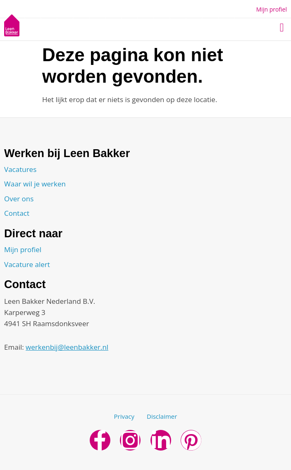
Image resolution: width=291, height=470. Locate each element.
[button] (282, 27)
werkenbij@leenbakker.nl (67, 347)
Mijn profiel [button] (271, 9)
